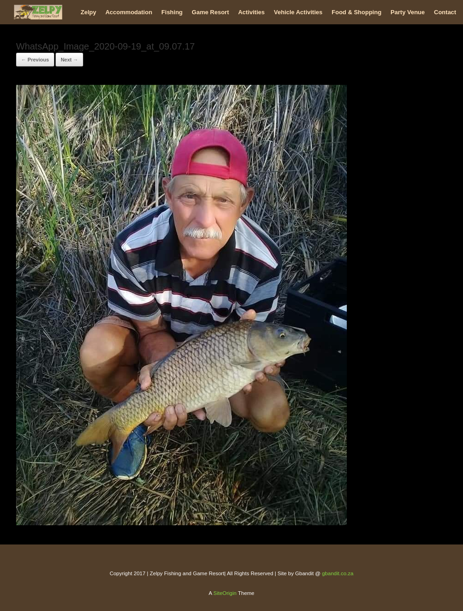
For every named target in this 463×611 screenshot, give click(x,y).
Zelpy (88, 12)
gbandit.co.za (337, 573)
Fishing (171, 12)
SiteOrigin (225, 593)
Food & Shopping (356, 12)
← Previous (35, 59)
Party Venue (407, 12)
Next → (69, 59)
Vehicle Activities (298, 12)
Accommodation (128, 12)
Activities (251, 12)
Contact (445, 12)
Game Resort (210, 12)
